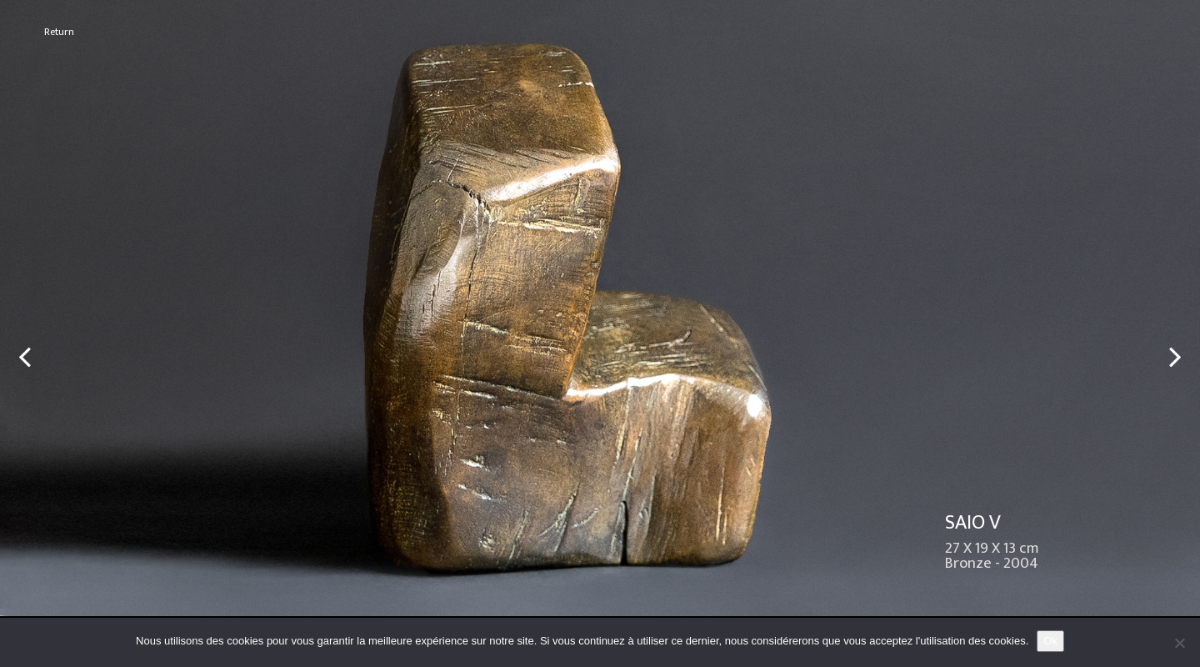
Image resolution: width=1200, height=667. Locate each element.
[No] (1179, 642)
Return (59, 32)
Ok (1050, 640)
